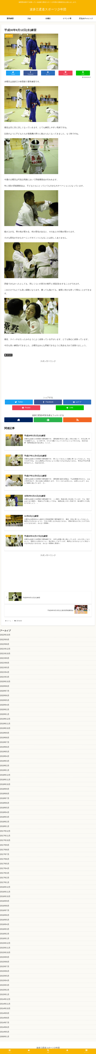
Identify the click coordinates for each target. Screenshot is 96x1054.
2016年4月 (4, 924)
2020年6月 (4, 695)
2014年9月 (4, 1013)
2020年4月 (4, 705)
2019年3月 (4, 761)
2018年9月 (4, 789)
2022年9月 (4, 639)
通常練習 (8, 355)
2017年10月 (5, 840)
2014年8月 (4, 1018)
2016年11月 (5, 892)
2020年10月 (5, 681)
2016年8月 (4, 906)
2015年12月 (5, 943)
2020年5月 (4, 700)
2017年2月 (4, 878)
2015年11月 (5, 948)
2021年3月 (4, 677)
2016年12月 (5, 887)
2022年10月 (5, 635)
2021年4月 (4, 672)
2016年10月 (5, 896)
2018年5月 (4, 808)
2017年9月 (4, 845)
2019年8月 (4, 738)
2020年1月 (4, 714)
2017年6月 (4, 859)
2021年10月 (5, 653)
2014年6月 (4, 1027)
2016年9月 (4, 901)
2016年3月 (4, 929)
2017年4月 (4, 868)
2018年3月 (4, 817)
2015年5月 (4, 976)
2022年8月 (4, 644)
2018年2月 (4, 822)
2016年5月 (4, 920)
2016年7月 (4, 910)
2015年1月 (4, 994)
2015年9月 (4, 957)
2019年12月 (5, 719)
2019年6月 (4, 747)
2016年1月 (4, 938)
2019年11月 (5, 724)
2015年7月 (4, 966)
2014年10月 (5, 1008)
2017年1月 (4, 882)
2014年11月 (5, 1004)
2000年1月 (4, 1036)
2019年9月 (4, 733)
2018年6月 (4, 803)
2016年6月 (4, 915)
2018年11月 (5, 780)
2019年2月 (4, 766)
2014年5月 (4, 1032)
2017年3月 (4, 873)
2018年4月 (4, 812)
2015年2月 (4, 990)
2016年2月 (4, 934)
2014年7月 (4, 1022)
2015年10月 (5, 952)
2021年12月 (5, 649)
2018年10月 (5, 784)
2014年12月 (5, 999)
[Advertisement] (48, 378)
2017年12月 (5, 831)
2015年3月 (4, 985)
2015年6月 (4, 971)
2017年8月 (4, 850)
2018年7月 (4, 798)
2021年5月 (4, 667)
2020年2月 (4, 709)
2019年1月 (4, 770)
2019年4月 (4, 756)
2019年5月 (4, 752)
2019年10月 (5, 728)
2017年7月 (4, 854)
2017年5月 (4, 864)
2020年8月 (4, 686)
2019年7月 (4, 742)
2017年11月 (5, 836)
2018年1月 (4, 826)
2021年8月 (4, 663)
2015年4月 (4, 980)
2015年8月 (4, 962)
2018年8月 (4, 794)
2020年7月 (4, 691)
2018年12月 (5, 775)
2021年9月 (4, 658)
